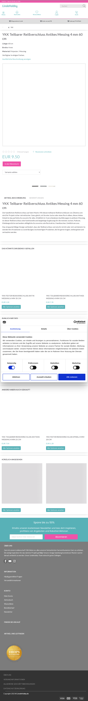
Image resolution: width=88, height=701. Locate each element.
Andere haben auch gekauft (16, 390)
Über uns (7, 675)
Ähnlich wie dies (10, 318)
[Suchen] (84, 6)
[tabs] (76, 13)
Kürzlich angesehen (12, 459)
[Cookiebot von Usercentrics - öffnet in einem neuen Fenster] (75, 322)
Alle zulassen (71, 377)
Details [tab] (44, 329)
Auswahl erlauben (44, 377)
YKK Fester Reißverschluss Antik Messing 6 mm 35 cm (18, 297)
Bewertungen (23, 152)
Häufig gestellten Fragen (13, 577)
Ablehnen (16, 377)
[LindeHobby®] (10, 5)
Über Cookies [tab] (72, 329)
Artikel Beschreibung (15, 198)
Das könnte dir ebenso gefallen (18, 248)
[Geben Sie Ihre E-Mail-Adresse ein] (26, 536)
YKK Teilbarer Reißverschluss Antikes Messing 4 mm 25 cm (21, 438)
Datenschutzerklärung (14, 688)
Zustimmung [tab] (15, 329)
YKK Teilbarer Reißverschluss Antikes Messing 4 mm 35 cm (65, 297)
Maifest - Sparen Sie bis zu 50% (11, 1)
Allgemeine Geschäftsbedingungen (19, 684)
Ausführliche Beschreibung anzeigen (16, 59)
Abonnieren (61, 536)
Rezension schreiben (43, 152)
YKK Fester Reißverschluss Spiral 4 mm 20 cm (65, 438)
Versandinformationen (12, 580)
